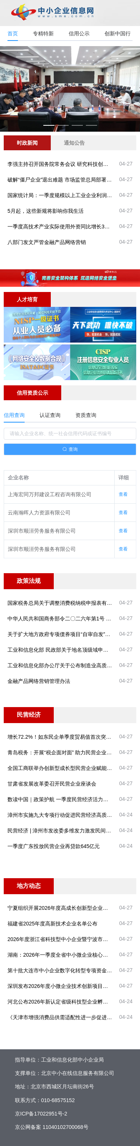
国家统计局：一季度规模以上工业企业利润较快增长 (67, 195)
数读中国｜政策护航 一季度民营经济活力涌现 (60, 799)
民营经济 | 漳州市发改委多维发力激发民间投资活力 (67, 831)
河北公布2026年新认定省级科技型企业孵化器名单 (65, 1002)
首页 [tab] (12, 33)
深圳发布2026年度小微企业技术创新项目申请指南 (65, 986)
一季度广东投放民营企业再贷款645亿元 (53, 846)
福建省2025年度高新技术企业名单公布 (52, 924)
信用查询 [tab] (14, 415)
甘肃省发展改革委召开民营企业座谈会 (51, 784)
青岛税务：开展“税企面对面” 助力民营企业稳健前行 (67, 752)
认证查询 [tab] (50, 415)
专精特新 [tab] (43, 33)
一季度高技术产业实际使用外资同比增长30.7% (61, 226)
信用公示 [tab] (79, 33)
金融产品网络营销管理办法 (38, 681)
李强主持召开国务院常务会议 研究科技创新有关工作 (68, 164)
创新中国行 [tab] (118, 33)
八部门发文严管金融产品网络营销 (46, 242)
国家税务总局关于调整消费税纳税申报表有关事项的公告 (72, 603)
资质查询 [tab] (85, 415)
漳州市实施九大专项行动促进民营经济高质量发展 (64, 815)
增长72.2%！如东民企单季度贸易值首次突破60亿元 (67, 737)
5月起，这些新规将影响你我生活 (45, 211)
